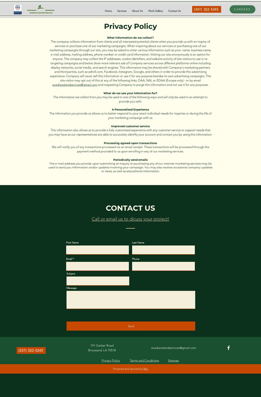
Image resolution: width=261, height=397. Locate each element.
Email (69, 259)
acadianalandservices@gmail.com (74, 85)
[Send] (131, 326)
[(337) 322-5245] (206, 9)
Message (72, 288)
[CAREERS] (242, 9)
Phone (135, 259)
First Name (72, 242)
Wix (145, 369)
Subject (71, 273)
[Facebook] (228, 348)
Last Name (138, 242)
